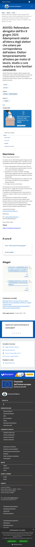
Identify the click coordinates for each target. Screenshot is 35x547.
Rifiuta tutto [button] (23, 541)
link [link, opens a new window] (31, 538)
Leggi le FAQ (6, 511)
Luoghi (5, 477)
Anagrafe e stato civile (9, 432)
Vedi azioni (6, 88)
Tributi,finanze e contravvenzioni (11, 451)
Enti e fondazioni (7, 418)
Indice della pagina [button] (9, 133)
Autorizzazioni (6, 458)
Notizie (5, 465)
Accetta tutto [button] (11, 541)
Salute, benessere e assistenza (11, 456)
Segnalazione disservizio (9, 509)
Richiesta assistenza (8, 513)
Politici (5, 420)
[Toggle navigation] (3, 6)
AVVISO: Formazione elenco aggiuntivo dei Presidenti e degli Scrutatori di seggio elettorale (16, 307)
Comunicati (6, 468)
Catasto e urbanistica (8, 439)
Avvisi (13, 13)
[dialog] (17, 537)
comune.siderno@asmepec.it (10, 498)
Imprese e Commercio (8, 437)
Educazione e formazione (9, 446)
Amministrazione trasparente (10, 520)
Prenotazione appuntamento (10, 506)
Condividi (6, 85)
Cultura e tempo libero (9, 435)
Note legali (6, 527)
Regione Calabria (6, 2)
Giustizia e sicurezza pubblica (10, 449)
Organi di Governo (7, 411)
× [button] (33, 529)
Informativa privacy (8, 525)
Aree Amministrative (8, 413)
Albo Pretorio (6, 523)
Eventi (5, 479)
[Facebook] (3, 404)
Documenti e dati (7, 425)
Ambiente (5, 454)
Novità (8, 13)
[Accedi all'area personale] (29, 2)
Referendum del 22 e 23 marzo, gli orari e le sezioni (15, 301)
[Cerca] (32, 6)
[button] (17, 544)
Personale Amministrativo (9, 423)
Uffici (4, 416)
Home (3, 13)
